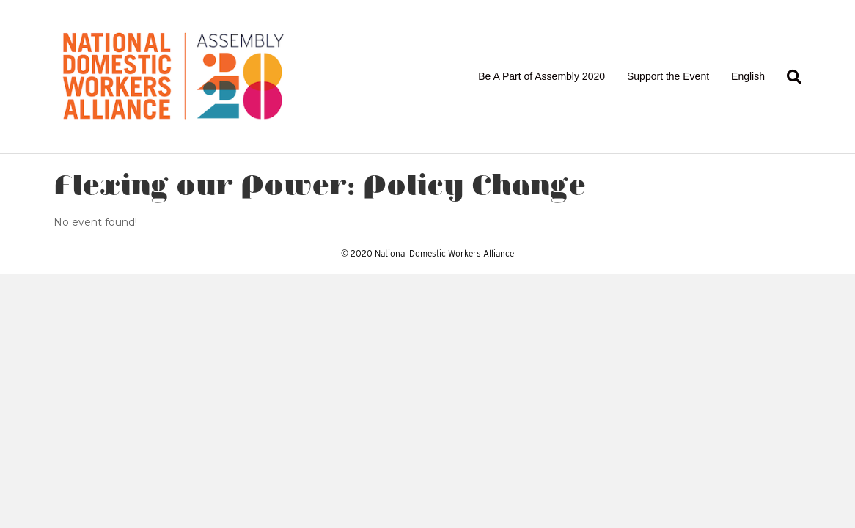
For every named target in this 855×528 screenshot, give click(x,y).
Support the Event (668, 76)
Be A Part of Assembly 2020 (541, 76)
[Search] (788, 77)
